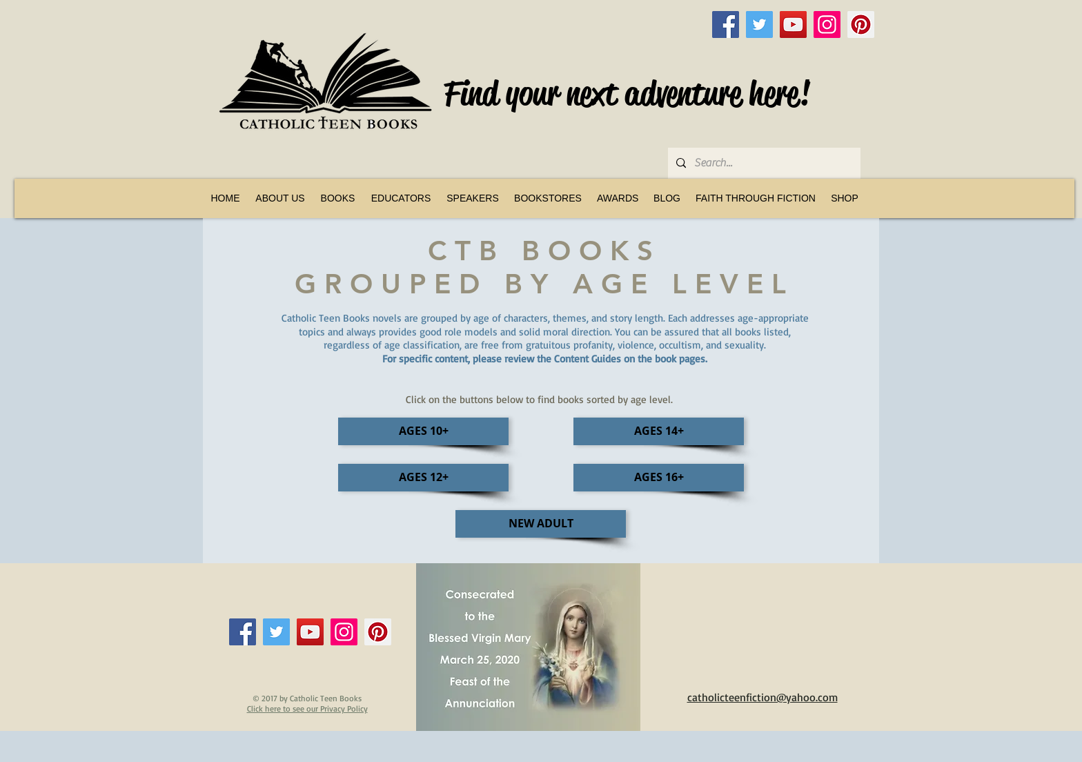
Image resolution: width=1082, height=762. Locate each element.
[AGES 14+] (658, 431)
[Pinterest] (860, 24)
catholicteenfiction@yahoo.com (762, 697)
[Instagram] (827, 24)
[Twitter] (759, 24)
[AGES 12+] (423, 477)
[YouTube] (793, 24)
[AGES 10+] (423, 431)
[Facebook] (725, 24)
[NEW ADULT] (540, 524)
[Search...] (763, 163)
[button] (338, 198)
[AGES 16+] (658, 477)
